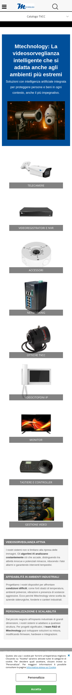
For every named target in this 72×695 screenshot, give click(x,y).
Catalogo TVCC (36, 16)
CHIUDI (69, 655)
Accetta (36, 689)
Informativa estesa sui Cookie (41, 667)
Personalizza (36, 677)
